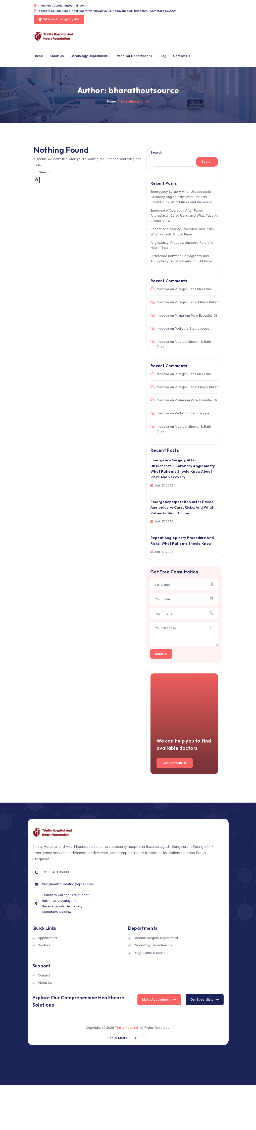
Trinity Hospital (126, 1027)
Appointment (47, 938)
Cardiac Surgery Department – (157, 938)
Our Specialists (205, 999)
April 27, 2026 (161, 485)
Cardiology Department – (153, 945)
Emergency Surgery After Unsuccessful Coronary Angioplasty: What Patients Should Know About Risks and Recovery (181, 197)
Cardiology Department (89, 56)
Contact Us (181, 56)
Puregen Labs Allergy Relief (196, 302)
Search (156, 152)
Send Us (161, 654)
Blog (163, 56)
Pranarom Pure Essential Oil (196, 315)
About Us (56, 56)
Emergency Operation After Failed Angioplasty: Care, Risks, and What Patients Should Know (184, 216)
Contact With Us (175, 762)
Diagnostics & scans (149, 953)
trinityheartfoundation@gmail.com (62, 5)
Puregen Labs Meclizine (193, 289)
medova (163, 289)
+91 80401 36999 (55, 872)
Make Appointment (159, 999)
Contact (44, 975)
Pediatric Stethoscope (192, 328)
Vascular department (133, 56)
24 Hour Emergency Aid (58, 19)
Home (38, 56)
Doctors (44, 945)
